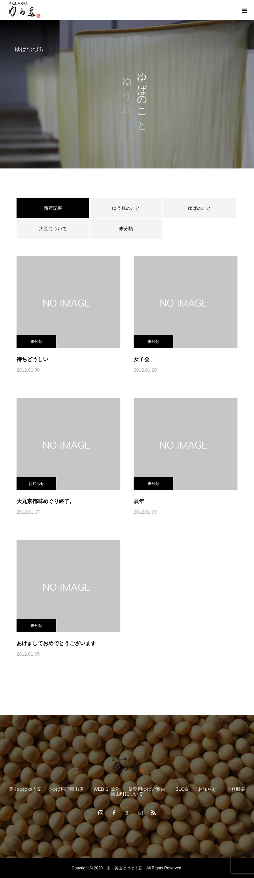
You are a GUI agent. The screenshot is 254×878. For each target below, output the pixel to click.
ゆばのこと (199, 208)
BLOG (181, 789)
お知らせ (36, 483)
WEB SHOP (106, 789)
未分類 (126, 228)
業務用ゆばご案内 (146, 789)
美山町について (127, 793)
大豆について (53, 228)
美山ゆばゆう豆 (25, 789)
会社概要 (236, 789)
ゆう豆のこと (126, 208)
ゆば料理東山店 (67, 789)
